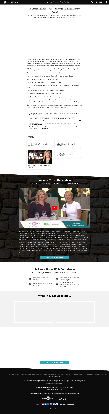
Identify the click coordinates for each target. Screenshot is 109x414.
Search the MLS (77, 120)
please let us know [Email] (58, 383)
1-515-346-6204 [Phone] (97, 2)
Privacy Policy (63, 404)
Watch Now (45, 128)
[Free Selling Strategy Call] (13, 374)
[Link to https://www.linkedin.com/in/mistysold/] (48, 404)
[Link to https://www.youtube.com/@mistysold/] (43, 404)
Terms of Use (70, 404)
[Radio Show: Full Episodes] (78, 374)
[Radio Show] (57, 376)
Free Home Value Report (64, 118)
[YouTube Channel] (90, 374)
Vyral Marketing (59, 408)
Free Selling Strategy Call (54, 257)
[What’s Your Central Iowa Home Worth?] (30, 374)
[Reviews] (51, 376)
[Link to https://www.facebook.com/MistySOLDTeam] (45, 404)
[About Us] (104, 374)
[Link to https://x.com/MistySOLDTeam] (54, 404)
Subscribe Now (38, 124)
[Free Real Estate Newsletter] (64, 374)
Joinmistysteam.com (71, 100)
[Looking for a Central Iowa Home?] (48, 374)
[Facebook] (97, 374)
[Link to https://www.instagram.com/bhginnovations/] (51, 404)
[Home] (9, 2)
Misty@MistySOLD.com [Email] (73, 393)
